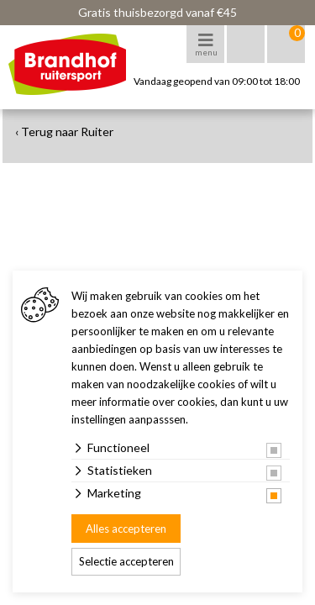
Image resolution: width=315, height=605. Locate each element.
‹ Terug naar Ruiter (64, 131)
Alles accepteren (126, 528)
